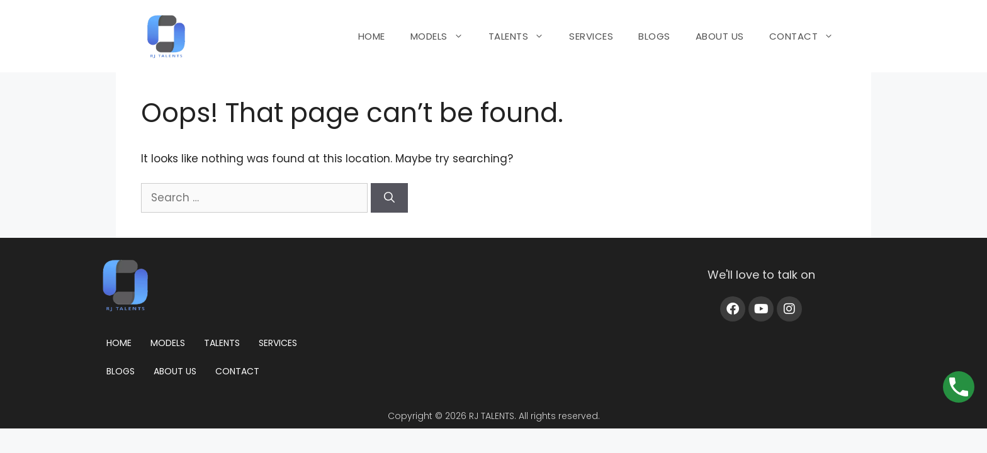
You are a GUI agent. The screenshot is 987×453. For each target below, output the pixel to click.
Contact (237, 371)
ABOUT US (720, 36)
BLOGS (654, 36)
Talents (222, 343)
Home (119, 343)
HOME (371, 36)
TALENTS (522, 36)
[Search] (389, 198)
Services (278, 343)
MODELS (443, 36)
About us (175, 371)
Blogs (120, 371)
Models (167, 343)
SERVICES (591, 36)
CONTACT (808, 36)
